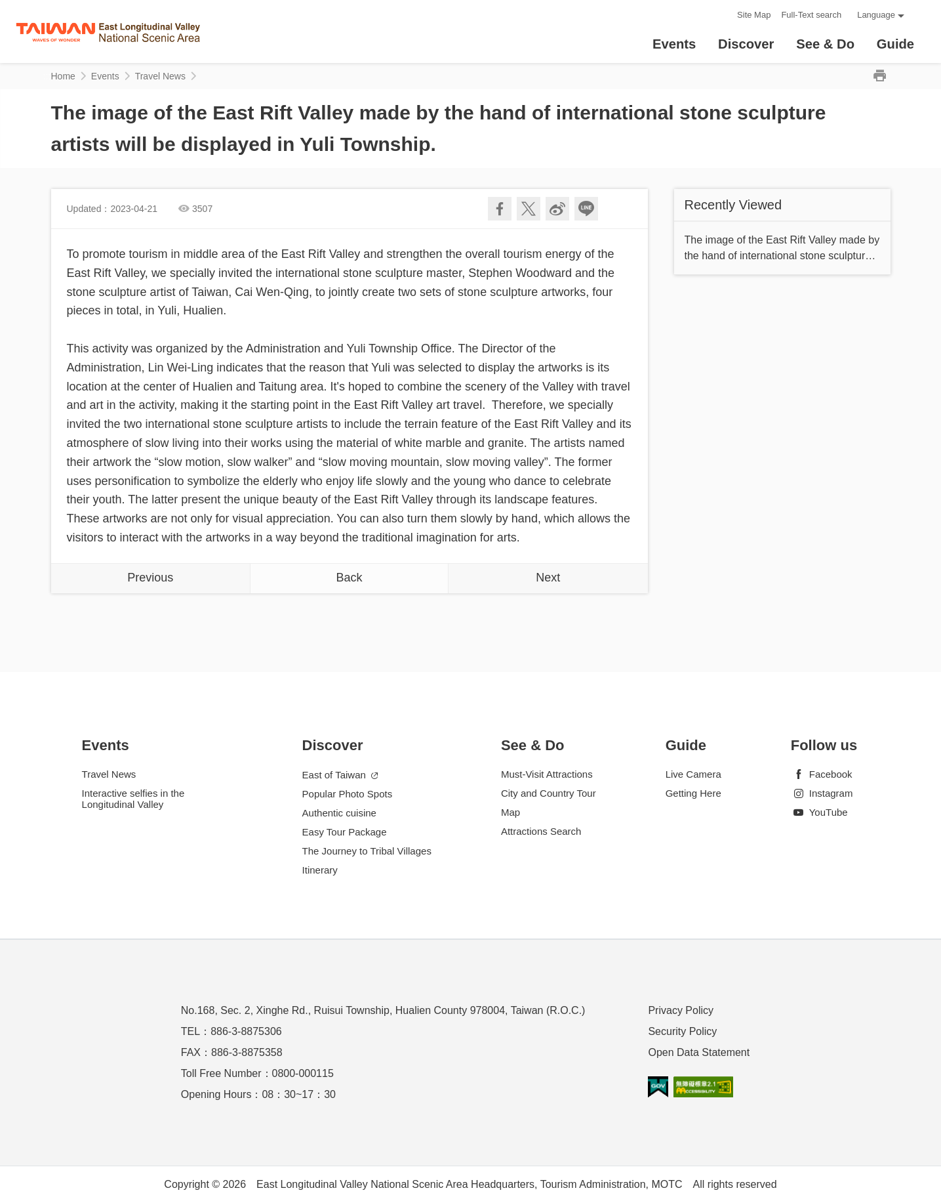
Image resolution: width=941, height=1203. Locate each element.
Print (880, 76)
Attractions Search (541, 831)
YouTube (819, 812)
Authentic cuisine (339, 812)
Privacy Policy (680, 1010)
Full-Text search (811, 15)
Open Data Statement (699, 1052)
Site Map (754, 15)
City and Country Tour (548, 793)
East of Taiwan (340, 775)
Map (510, 812)
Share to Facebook (499, 209)
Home (63, 76)
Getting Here (693, 793)
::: (723, 15)
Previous (150, 577)
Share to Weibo (557, 209)
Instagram (822, 793)
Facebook (821, 774)
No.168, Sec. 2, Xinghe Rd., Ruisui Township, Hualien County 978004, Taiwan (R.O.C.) (383, 1010)
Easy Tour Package (344, 831)
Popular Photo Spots (347, 793)
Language (876, 15)
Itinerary (320, 870)
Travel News (160, 76)
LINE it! (586, 209)
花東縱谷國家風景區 (108, 32)
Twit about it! (528, 209)
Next (548, 577)
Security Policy (682, 1031)
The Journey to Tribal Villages (366, 850)
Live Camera (693, 774)
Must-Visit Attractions (547, 774)
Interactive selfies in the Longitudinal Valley (133, 799)
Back (349, 577)
